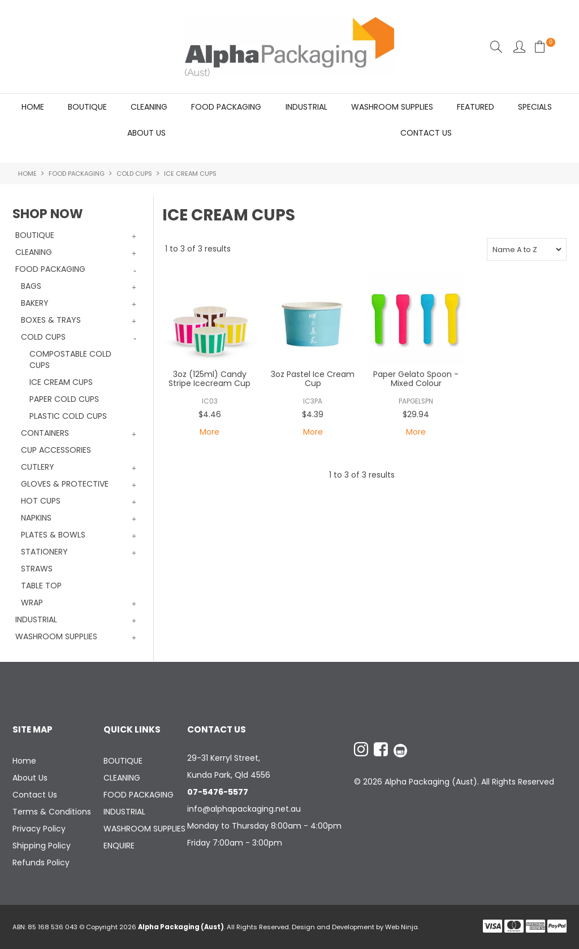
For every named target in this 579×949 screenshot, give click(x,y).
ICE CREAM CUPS (61, 382)
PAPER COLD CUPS (64, 399)
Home (32, 106)
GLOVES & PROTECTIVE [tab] (65, 483)
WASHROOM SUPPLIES (392, 106)
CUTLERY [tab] (37, 467)
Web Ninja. (402, 926)
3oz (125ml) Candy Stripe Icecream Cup (209, 379)
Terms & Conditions (51, 811)
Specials (535, 106)
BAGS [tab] (31, 286)
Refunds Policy (41, 862)
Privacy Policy (39, 828)
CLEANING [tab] (33, 252)
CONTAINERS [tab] (45, 433)
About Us (146, 132)
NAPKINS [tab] (36, 517)
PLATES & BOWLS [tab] (53, 534)
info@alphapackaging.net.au (244, 808)
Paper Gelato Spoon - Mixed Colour (416, 379)
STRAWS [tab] (37, 568)
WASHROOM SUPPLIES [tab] (56, 636)
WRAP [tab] (32, 602)
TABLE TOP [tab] (41, 585)
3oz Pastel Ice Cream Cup (313, 379)
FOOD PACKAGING (226, 106)
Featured (475, 106)
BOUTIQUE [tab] (34, 235)
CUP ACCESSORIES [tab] (56, 450)
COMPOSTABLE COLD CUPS (70, 359)
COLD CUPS (134, 173)
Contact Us (426, 132)
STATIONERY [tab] (44, 551)
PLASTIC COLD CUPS (68, 416)
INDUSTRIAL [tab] (36, 619)
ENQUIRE (119, 845)
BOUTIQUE (87, 106)
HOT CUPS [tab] (41, 500)
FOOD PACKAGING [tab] (50, 269)
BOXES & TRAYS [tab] (51, 320)
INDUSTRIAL (306, 106)
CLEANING (149, 106)
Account (519, 47)
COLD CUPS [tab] (43, 337)
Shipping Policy (41, 845)
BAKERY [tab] (35, 303)
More (209, 432)
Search (496, 47)
